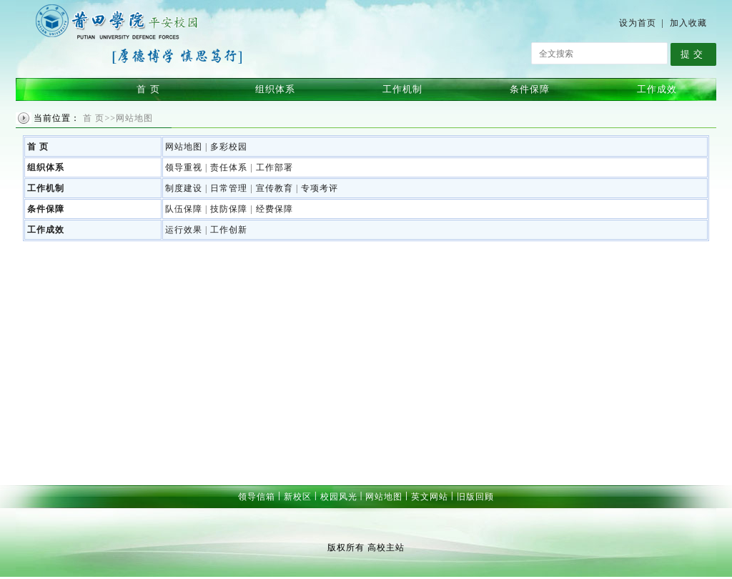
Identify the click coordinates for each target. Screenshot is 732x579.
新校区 (298, 497)
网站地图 (383, 497)
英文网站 (429, 497)
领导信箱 (256, 497)
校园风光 (338, 497)
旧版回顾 (475, 497)
